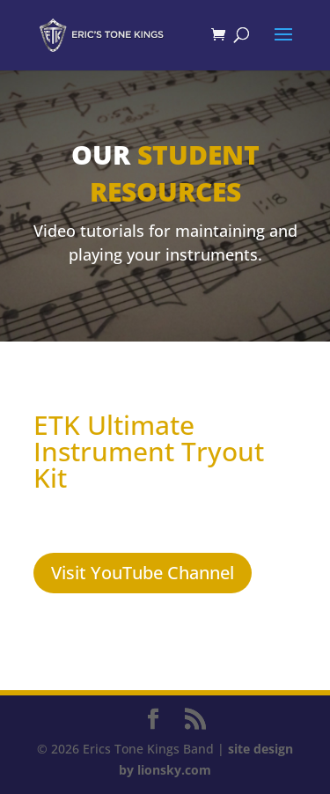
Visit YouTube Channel (142, 572)
